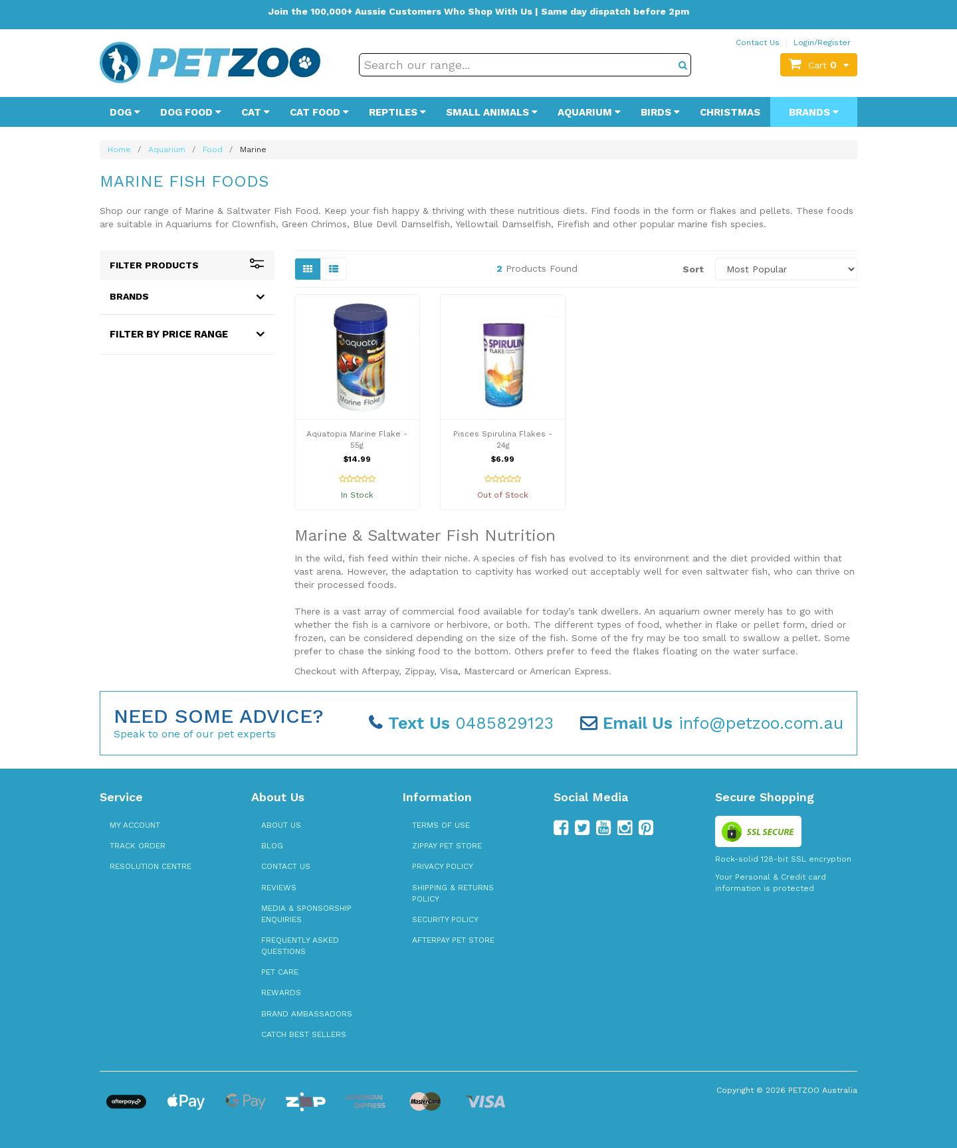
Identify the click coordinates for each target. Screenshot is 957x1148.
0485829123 (461, 723)
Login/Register (822, 43)
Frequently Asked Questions (300, 945)
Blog (272, 845)
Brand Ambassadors (306, 1013)
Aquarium (589, 112)
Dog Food (190, 112)
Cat (255, 112)
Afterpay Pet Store (453, 940)
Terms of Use (441, 825)
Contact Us (758, 43)
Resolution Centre (150, 866)
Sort (693, 269)
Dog (125, 112)
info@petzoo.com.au (711, 723)
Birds (660, 112)
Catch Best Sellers (303, 1034)
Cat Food (319, 112)
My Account (135, 825)
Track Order (137, 845)
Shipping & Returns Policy (453, 893)
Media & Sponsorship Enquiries (306, 914)
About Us (281, 825)
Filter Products (187, 265)
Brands (814, 112)
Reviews (278, 887)
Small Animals (492, 112)
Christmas (730, 112)
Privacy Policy (442, 866)
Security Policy (445, 919)
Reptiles (397, 112)
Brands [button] (129, 296)
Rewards (281, 992)
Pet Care (279, 972)
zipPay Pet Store (447, 845)
